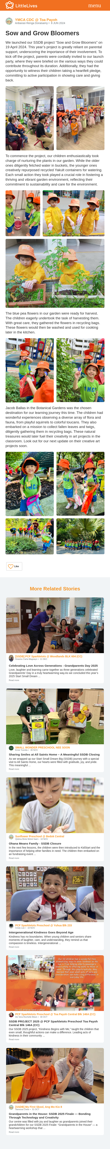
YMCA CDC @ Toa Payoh (36, 20)
